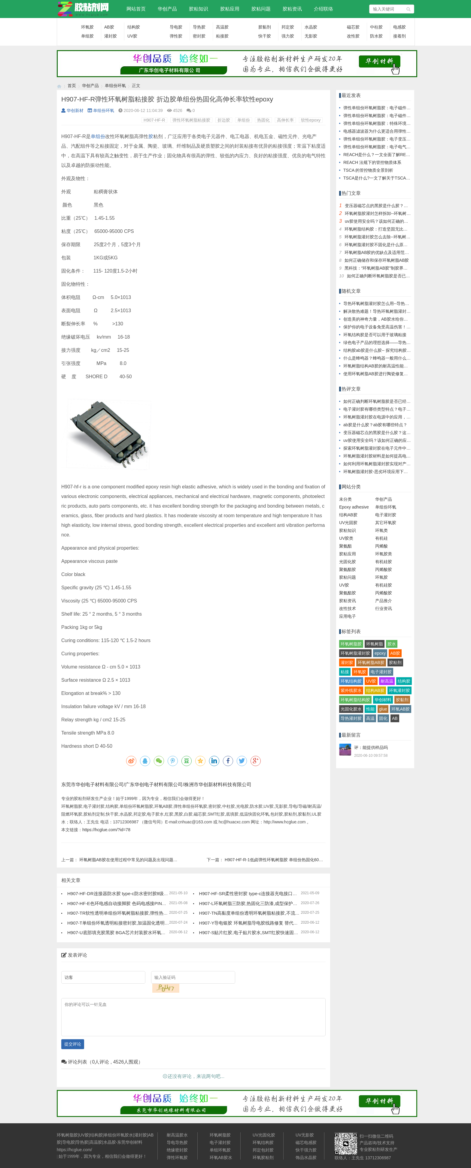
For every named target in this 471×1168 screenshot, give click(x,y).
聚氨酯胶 (347, 569)
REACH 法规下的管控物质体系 (372, 162)
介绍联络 (323, 8)
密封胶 (199, 36)
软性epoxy (311, 120)
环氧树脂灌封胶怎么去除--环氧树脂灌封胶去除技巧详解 (396, 236)
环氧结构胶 (351, 681)
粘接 (345, 671)
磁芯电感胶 (306, 1142)
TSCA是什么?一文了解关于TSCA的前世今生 (385, 178)
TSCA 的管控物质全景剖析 (368, 170)
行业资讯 (383, 608)
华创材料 (383, 699)
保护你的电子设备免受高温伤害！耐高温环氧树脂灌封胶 (395, 326)
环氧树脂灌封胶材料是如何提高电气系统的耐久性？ (391, 456)
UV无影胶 (305, 1135)
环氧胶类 (383, 553)
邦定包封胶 (263, 1150)
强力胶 (287, 36)
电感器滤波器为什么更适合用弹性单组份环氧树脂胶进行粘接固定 (404, 131)
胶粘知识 (198, 8)
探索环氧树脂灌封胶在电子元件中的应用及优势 (387, 448)
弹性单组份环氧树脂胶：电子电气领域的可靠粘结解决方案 (398, 146)
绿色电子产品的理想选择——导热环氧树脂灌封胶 (389, 342)
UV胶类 (346, 538)
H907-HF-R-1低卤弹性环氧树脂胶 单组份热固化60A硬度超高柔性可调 (290, 859)
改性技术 (347, 608)
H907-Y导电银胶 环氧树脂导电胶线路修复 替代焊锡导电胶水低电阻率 (269, 922)
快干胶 (264, 36)
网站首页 (136, 8)
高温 (370, 718)
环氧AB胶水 (221, 1157)
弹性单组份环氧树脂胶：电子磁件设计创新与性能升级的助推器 (402, 107)
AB (395, 718)
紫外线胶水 (351, 690)
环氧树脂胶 (351, 643)
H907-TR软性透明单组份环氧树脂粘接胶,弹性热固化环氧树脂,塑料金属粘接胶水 (147, 913)
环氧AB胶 (400, 709)
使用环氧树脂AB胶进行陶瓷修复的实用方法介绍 (388, 373)
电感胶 (399, 27)
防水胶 (376, 36)
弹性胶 (176, 36)
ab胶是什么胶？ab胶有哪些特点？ (375, 424)
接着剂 (399, 36)
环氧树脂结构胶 (355, 699)
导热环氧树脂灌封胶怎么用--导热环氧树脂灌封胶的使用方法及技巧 (405, 303)
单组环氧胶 (220, 1150)
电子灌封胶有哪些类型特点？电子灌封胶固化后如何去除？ (398, 409)
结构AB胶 (348, 514)
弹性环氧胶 (177, 1157)
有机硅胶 (383, 561)
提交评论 (72, 1044)
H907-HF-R (154, 120)
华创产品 (167, 8)
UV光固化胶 (264, 1135)
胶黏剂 (264, 27)
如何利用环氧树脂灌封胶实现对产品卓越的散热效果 (391, 463)
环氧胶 (87, 27)
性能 (370, 709)
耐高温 (387, 681)
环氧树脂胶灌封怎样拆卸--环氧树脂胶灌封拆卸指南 (392, 213)
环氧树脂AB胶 (371, 662)
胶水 (391, 643)
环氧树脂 (374, 643)
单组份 (243, 120)
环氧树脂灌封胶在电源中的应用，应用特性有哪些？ (391, 417)
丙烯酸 (381, 546)
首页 (72, 85)
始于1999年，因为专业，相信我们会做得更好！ (103, 1156)
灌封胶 (110, 36)
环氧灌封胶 (399, 690)
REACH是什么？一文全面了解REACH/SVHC (385, 154)
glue (383, 709)
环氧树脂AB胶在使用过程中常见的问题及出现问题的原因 (132, 859)
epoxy (380, 653)
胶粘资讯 (292, 8)
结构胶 (133, 27)
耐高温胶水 (177, 1135)
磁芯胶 (353, 27)
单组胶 (87, 36)
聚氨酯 (345, 546)
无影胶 (311, 36)
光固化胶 (347, 561)
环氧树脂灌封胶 (355, 653)
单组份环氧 (115, 85)
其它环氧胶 (385, 522)
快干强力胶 (306, 1150)
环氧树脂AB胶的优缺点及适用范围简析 (381, 252)
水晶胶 (311, 27)
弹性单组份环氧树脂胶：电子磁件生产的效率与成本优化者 (398, 115)
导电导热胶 (177, 1142)
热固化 (263, 120)
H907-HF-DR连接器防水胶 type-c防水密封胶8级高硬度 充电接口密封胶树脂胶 (145, 893)
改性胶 (353, 36)
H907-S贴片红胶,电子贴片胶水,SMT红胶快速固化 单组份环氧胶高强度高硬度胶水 (281, 932)
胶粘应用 (229, 8)
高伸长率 (285, 120)
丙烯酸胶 (383, 569)
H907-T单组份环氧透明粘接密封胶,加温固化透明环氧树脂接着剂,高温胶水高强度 (148, 922)
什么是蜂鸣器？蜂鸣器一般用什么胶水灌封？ (385, 358)
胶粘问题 (261, 8)
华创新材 (72, 110)
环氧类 (381, 530)
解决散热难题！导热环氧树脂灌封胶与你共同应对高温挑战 (398, 311)
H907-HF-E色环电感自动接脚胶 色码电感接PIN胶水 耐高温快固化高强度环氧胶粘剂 (151, 903)
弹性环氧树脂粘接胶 (191, 120)
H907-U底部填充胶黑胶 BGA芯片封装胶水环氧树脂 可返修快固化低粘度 (139, 932)
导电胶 (176, 27)
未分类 (345, 499)
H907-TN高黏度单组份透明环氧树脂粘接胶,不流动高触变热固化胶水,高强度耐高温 (281, 913)
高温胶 (222, 27)
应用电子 (347, 616)
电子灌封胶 (385, 514)
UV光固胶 (348, 522)
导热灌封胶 (351, 718)
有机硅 (381, 538)
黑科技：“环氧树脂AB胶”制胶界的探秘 (380, 268)
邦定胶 (287, 27)
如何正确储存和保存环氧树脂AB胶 (377, 260)
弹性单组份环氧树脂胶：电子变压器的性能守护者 (389, 139)
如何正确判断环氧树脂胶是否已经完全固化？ (389, 275)
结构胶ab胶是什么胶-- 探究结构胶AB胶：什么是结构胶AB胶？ (401, 350)
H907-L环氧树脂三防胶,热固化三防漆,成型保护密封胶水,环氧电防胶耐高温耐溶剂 (280, 903)
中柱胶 (376, 27)
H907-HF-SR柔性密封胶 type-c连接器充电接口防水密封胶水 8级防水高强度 (275, 893)
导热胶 (199, 27)
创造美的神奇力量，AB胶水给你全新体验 (382, 319)
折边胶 (223, 120)
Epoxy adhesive (354, 507)
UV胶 (132, 36)
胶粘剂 (395, 662)
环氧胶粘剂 (263, 1157)
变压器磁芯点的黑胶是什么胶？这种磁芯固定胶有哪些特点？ (401, 205)
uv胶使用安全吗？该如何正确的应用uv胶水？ (387, 221)
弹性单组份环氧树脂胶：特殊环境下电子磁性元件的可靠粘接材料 (404, 123)
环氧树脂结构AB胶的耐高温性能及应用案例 (384, 366)
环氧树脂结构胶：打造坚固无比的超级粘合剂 (387, 229)
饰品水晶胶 (306, 1157)
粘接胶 (222, 36)
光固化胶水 (351, 709)
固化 (383, 718)
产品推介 (383, 600)
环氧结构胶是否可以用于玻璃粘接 (374, 334)
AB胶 (109, 27)
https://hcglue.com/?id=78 (106, 829)
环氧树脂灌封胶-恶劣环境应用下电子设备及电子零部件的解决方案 (405, 471)
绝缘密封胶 (177, 1150)
